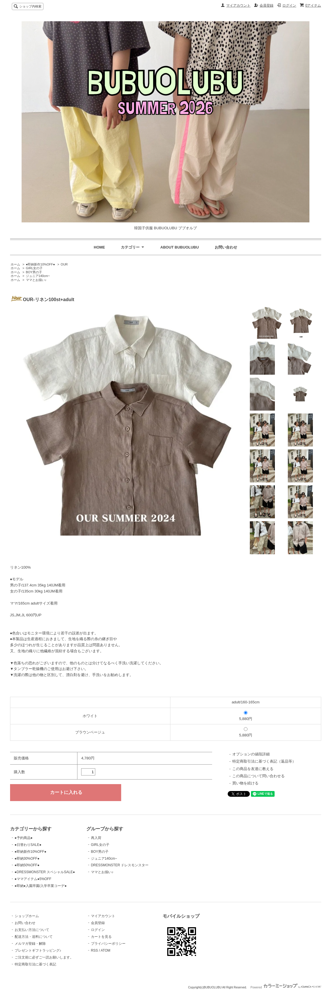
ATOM (106, 950)
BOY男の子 (34, 272)
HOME (99, 247)
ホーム (15, 264)
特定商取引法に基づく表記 (35, 964)
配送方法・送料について (34, 937)
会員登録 (266, 5)
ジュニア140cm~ (38, 276)
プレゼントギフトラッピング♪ (38, 950)
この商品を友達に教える (252, 769)
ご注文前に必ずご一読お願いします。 (44, 957)
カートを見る (101, 937)
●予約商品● (24, 838)
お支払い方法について (32, 930)
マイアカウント (238, 5)
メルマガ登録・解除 (30, 944)
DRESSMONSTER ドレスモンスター (120, 865)
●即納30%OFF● (27, 859)
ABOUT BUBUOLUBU (179, 247)
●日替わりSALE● (28, 845)
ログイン (289, 5)
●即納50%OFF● (27, 865)
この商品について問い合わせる (258, 776)
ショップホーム (27, 916)
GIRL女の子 (34, 268)
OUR (64, 264)
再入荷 (96, 838)
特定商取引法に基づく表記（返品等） (264, 761)
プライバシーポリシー (108, 944)
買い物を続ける (245, 783)
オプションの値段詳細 (251, 754)
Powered (285, 987)
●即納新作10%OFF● (40, 264)
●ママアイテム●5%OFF (33, 879)
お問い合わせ (226, 247)
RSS (94, 950)
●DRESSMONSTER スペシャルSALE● (45, 872)
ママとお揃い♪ (36, 280)
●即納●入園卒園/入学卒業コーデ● (41, 886)
